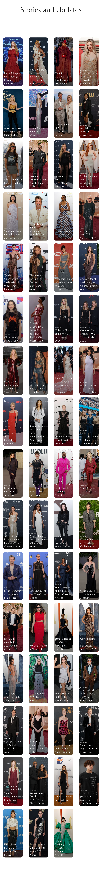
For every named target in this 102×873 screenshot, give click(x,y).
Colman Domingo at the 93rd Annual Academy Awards (63, 502)
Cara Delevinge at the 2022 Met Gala (88, 506)
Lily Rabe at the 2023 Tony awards (38, 712)
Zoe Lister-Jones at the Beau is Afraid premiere (63, 763)
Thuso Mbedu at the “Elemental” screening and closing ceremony (63, 399)
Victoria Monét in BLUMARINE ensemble (37, 403)
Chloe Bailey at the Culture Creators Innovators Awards (37, 296)
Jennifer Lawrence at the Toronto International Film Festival (63, 194)
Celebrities (7, 85)
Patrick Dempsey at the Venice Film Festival (13, 609)
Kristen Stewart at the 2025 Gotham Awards (88, 557)
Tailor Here (83, 805)
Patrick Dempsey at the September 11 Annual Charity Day (38, 245)
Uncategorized (66, 246)
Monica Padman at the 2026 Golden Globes (88, 403)
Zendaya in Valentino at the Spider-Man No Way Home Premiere (12, 296)
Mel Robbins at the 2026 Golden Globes (88, 249)
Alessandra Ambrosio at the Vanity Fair (12, 712)
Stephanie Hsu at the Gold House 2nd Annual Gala (13, 249)
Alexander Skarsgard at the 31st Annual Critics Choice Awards (12, 759)
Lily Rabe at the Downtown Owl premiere (63, 455)
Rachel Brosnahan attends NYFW (62, 557)
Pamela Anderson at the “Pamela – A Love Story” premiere (12, 451)
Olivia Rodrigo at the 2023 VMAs (37, 146)
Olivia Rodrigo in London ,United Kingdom (13, 198)
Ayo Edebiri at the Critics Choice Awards (88, 146)
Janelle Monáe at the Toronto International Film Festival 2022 (38, 91)
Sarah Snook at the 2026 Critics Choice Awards (88, 763)
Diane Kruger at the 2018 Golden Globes (38, 609)
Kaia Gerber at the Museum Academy (11, 506)
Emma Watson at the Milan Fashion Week (62, 712)
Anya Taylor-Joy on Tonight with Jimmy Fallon (12, 146)
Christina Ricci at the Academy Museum (88, 609)
